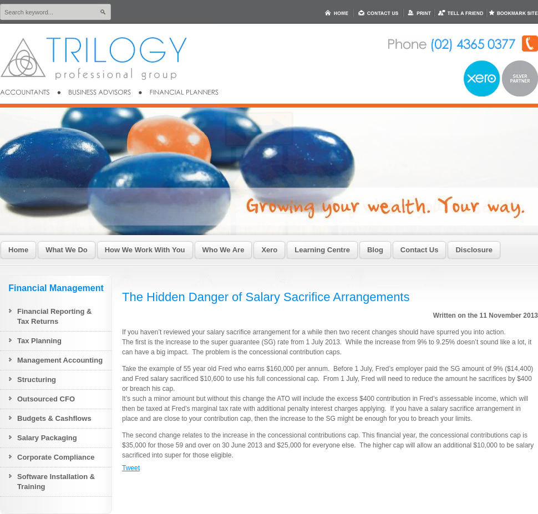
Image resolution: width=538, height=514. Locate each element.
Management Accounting (60, 360)
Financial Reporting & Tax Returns (54, 316)
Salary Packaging (47, 438)
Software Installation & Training (56, 481)
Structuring (36, 379)
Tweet (131, 468)
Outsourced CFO (46, 399)
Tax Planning (39, 341)
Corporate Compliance (55, 457)
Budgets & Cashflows (54, 418)
